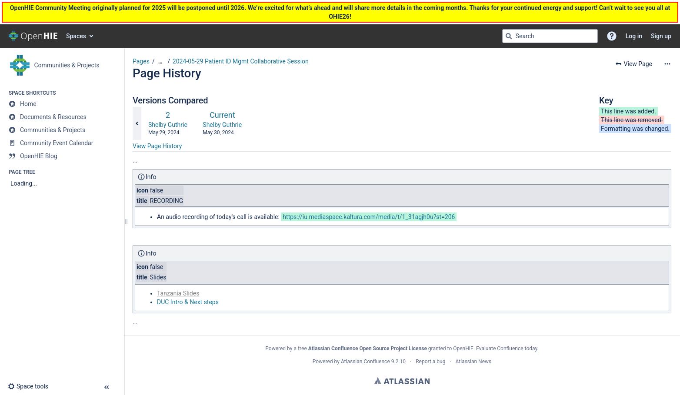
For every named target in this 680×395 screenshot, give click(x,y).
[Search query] (550, 36)
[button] (611, 36)
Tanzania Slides (178, 293)
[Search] (508, 36)
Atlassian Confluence (365, 361)
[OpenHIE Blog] (62, 156)
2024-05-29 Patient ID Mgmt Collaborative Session (241, 61)
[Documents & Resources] (62, 116)
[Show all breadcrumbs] (160, 61)
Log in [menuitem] (634, 36)
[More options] (667, 63)
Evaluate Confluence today (506, 348)
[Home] (62, 103)
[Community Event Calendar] (62, 142)
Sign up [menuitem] (661, 36)
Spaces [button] (76, 36)
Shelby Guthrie (167, 124)
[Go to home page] (33, 36)
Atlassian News (474, 361)
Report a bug (430, 361)
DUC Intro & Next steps (188, 302)
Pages (141, 61)
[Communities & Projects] (62, 129)
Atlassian (402, 380)
